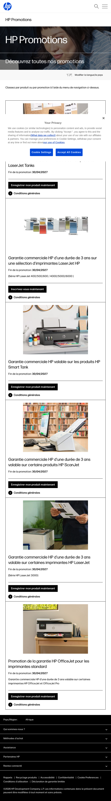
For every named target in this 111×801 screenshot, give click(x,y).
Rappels (7, 777)
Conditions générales (27, 193)
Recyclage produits (26, 777)
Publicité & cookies (87, 777)
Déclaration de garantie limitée (48, 781)
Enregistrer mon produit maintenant (33, 185)
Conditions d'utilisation (15, 781)
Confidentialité (66, 777)
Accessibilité (47, 777)
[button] (55, 729)
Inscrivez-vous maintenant (27, 289)
